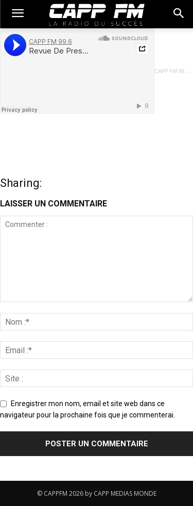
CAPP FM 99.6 (171, 71)
